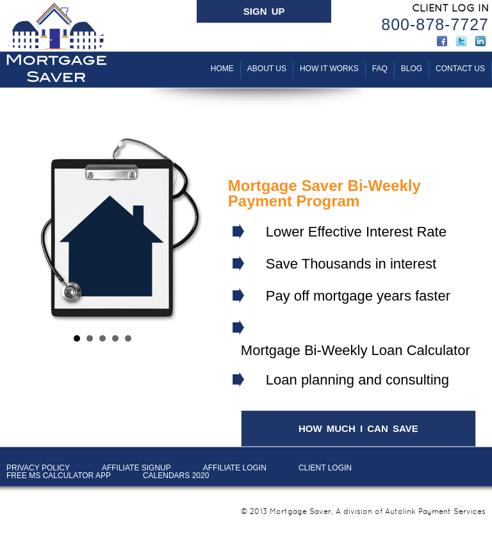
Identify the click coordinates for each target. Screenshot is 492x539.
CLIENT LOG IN (450, 8)
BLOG (411, 68)
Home (222, 68)
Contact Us (460, 68)
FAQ (380, 68)
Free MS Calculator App (58, 475)
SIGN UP (264, 11)
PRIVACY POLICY (38, 467)
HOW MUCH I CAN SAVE (358, 428)
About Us (266, 68)
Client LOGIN (325, 467)
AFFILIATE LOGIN (234, 467)
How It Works (329, 68)
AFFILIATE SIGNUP (136, 467)
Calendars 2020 (176, 475)
